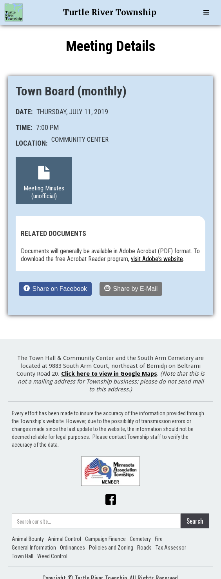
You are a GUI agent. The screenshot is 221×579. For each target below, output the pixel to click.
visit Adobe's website (157, 259)
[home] (14, 12)
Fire (159, 539)
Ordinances (72, 547)
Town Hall (22, 556)
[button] (206, 12)
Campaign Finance (105, 539)
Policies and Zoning (111, 547)
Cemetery (140, 539)
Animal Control (64, 539)
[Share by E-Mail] (131, 289)
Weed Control (52, 556)
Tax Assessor (171, 547)
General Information (34, 547)
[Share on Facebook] (55, 289)
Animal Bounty (28, 539)
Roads (144, 547)
